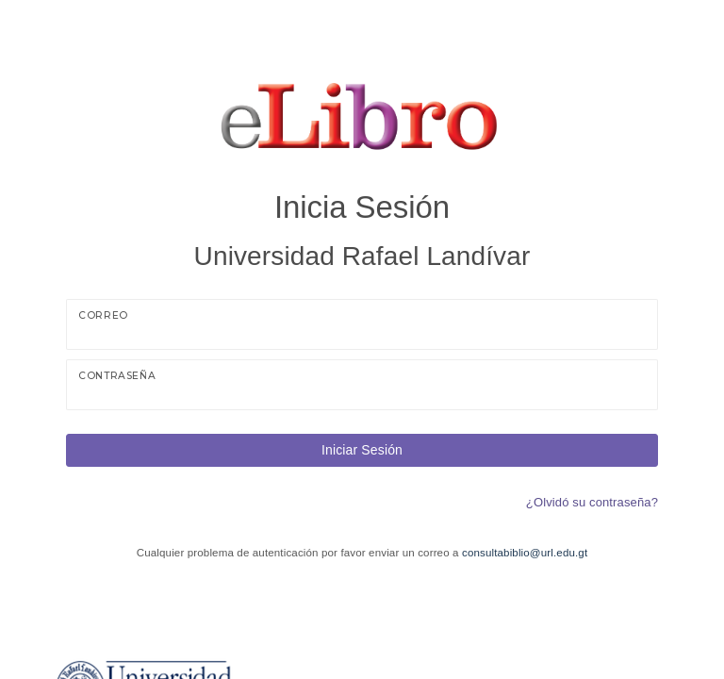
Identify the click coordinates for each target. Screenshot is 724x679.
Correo (103, 315)
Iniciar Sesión (362, 449)
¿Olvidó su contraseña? (592, 502)
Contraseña (117, 376)
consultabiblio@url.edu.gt (524, 552)
